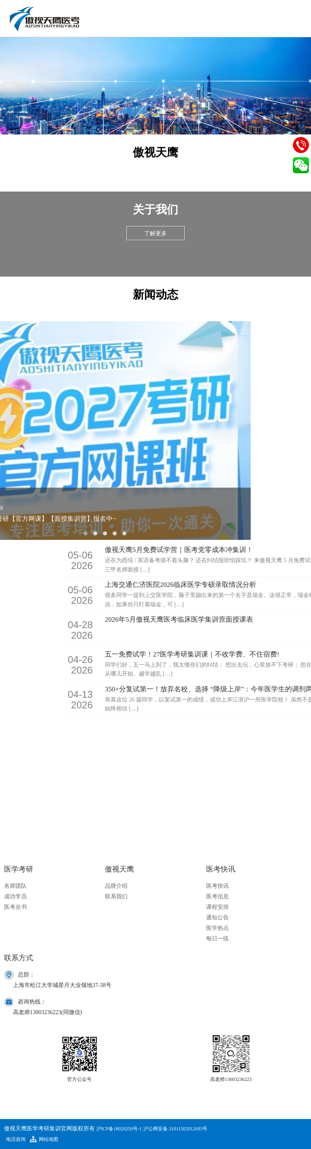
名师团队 (15, 886)
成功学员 (15, 896)
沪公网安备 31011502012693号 (175, 1129)
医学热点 (217, 928)
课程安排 (217, 907)
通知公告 (217, 918)
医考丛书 (15, 907)
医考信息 (217, 896)
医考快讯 (217, 886)
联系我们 (116, 896)
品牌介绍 (116, 886)
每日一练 (217, 939)
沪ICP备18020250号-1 (119, 1129)
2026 (184, 559)
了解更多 (155, 233)
